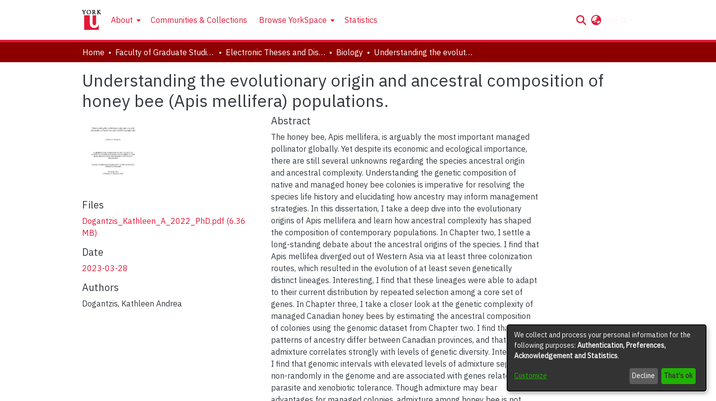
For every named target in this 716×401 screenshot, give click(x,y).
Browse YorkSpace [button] (293, 20)
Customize (530, 375)
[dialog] (606, 358)
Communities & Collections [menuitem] (199, 20)
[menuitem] (125, 20)
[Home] (91, 20)
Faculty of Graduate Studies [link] (165, 52)
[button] (581, 20)
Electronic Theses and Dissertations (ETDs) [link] (275, 52)
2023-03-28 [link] (105, 268)
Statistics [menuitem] (361, 20)
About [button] (122, 20)
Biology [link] (349, 52)
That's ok (678, 375)
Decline (643, 375)
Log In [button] (617, 20)
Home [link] (93, 52)
